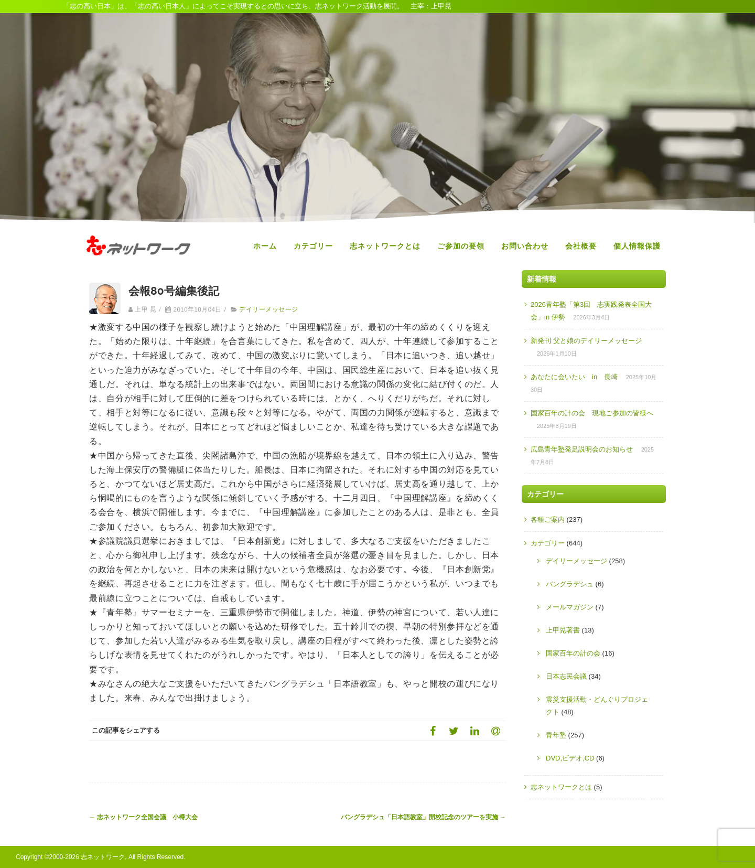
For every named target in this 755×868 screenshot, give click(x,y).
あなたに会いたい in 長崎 (574, 377)
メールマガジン (570, 607)
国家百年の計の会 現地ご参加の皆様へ (592, 413)
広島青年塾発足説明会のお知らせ (582, 449)
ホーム (265, 246)
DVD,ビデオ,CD (570, 758)
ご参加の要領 (460, 246)
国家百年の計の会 (573, 653)
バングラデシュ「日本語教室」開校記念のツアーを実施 (423, 817)
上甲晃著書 (563, 630)
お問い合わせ (524, 246)
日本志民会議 (566, 676)
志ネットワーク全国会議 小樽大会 (143, 817)
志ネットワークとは (385, 246)
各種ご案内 (548, 519)
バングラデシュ (570, 584)
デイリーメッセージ (268, 309)
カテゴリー (313, 246)
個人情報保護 (637, 246)
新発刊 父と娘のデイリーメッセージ (586, 341)
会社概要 (581, 246)
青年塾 (556, 735)
